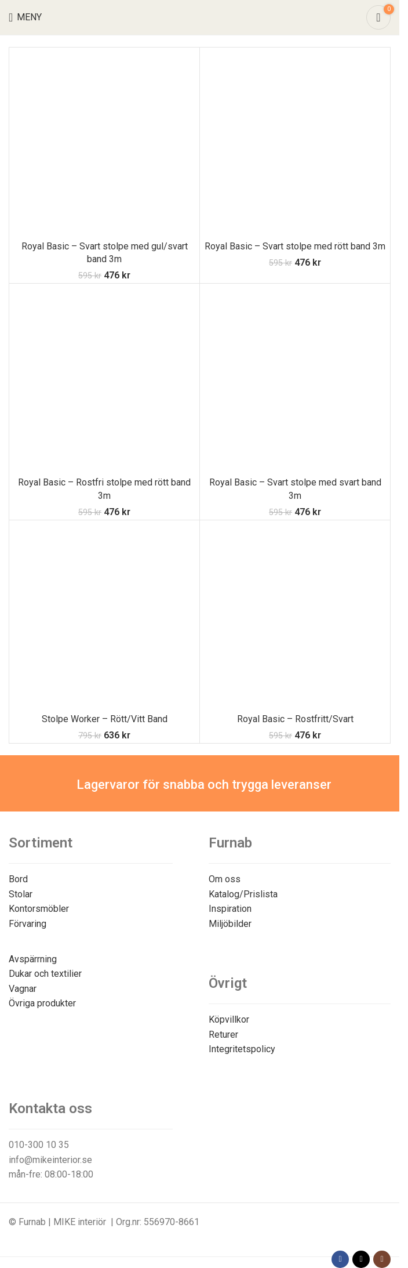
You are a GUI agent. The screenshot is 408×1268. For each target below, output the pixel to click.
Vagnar (23, 988)
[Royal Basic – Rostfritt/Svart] (295, 615)
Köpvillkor (229, 1019)
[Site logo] (199, 16)
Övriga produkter (42, 1003)
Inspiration (230, 908)
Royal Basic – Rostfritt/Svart (295, 718)
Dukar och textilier (45, 973)
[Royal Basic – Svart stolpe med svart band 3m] (295, 379)
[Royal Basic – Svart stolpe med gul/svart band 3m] (104, 142)
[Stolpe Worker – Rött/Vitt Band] (104, 615)
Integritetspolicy (242, 1049)
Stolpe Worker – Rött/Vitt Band (104, 718)
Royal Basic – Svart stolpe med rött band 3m (295, 246)
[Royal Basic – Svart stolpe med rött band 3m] (295, 142)
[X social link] (361, 1259)
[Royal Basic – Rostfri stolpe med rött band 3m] (104, 379)
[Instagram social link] (382, 1259)
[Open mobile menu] (25, 17)
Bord (18, 879)
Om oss (225, 879)
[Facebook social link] (340, 1259)
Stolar (20, 894)
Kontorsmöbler (39, 908)
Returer (223, 1034)
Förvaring (27, 923)
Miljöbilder (230, 923)
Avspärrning (33, 959)
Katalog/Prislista (243, 894)
